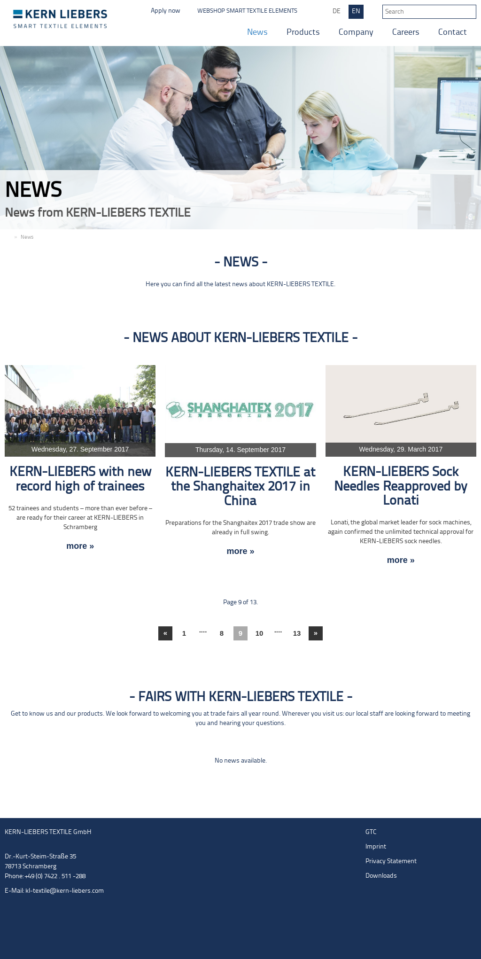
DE (337, 11)
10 (260, 633)
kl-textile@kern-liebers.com (64, 891)
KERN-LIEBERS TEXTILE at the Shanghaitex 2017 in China (240, 487)
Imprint (375, 846)
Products (303, 32)
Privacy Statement (391, 861)
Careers (405, 32)
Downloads (381, 876)
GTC (371, 832)
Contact (452, 32)
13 (297, 633)
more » (80, 546)
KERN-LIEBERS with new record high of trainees (80, 480)
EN (356, 11)
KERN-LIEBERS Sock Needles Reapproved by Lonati (400, 487)
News (257, 32)
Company (356, 32)
